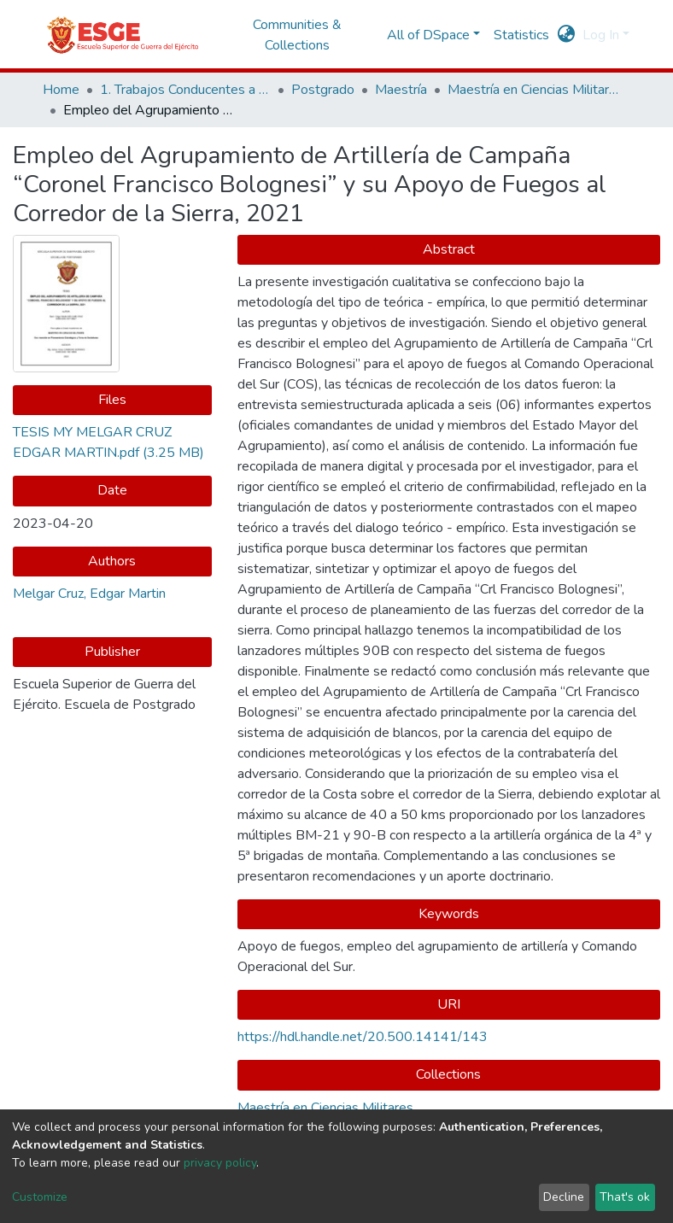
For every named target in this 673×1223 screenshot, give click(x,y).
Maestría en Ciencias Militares (533, 89)
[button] (566, 35)
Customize (39, 1197)
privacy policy (220, 1163)
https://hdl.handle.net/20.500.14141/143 (362, 1036)
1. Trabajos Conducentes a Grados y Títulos (185, 89)
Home (61, 89)
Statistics (521, 35)
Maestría (401, 89)
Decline (563, 1197)
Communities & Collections (297, 35)
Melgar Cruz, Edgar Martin (89, 593)
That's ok (625, 1197)
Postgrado (322, 89)
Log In (600, 35)
